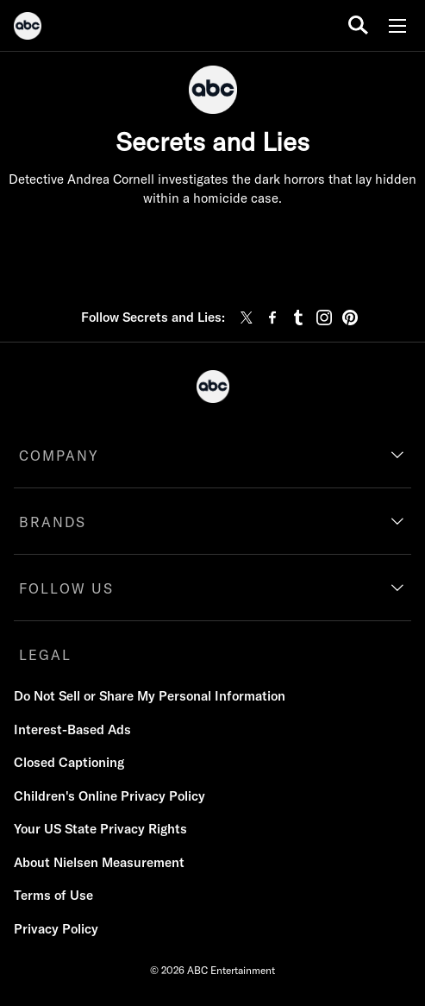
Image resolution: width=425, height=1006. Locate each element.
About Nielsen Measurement (99, 862)
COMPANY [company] (59, 455)
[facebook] (272, 317)
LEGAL (45, 655)
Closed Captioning (69, 762)
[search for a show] (358, 25)
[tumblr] (298, 317)
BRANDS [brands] (52, 522)
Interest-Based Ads (72, 729)
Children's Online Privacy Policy (109, 796)
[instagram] (324, 317)
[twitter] (246, 317)
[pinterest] (350, 317)
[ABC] (27, 28)
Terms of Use (53, 895)
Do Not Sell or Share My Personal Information (149, 696)
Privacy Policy (56, 929)
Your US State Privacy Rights (100, 829)
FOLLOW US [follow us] (66, 588)
